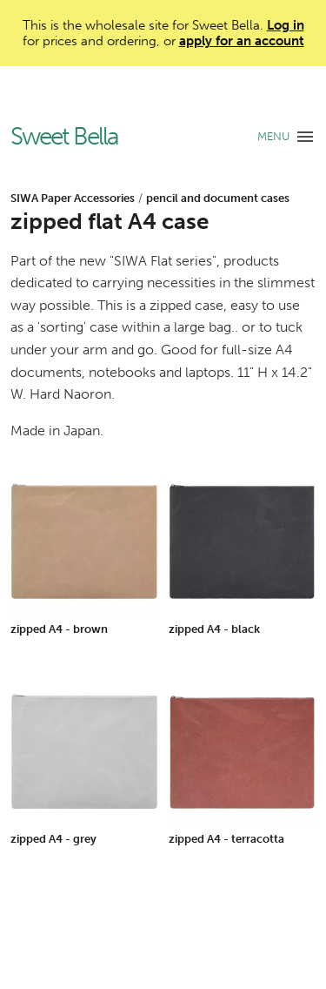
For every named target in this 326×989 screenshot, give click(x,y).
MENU (273, 136)
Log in (285, 25)
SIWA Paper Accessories (72, 198)
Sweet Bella (64, 137)
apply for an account (241, 41)
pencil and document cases (217, 198)
